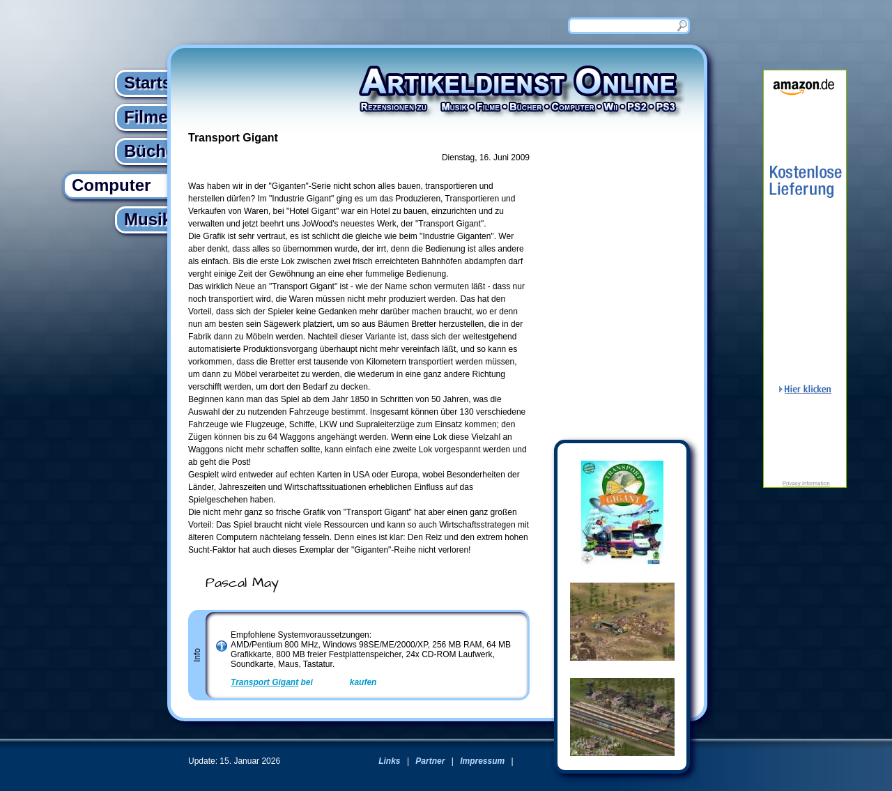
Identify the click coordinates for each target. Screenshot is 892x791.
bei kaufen (303, 682)
